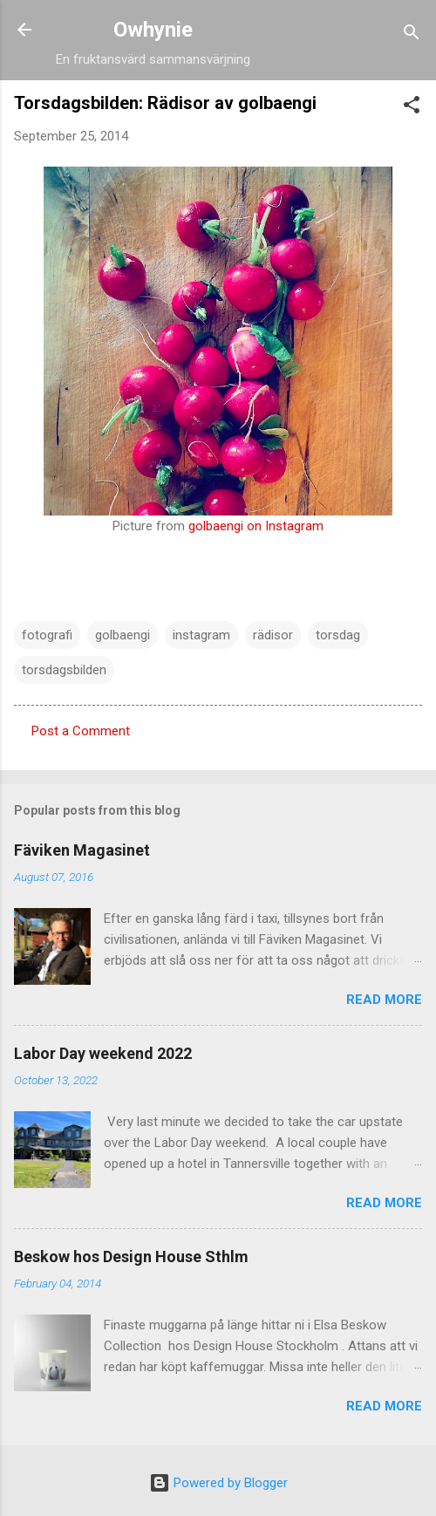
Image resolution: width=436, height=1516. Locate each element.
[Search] (411, 35)
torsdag (338, 635)
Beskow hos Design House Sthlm (131, 1256)
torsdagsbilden (64, 670)
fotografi (47, 635)
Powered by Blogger (218, 1483)
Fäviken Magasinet (82, 850)
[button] (411, 107)
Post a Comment (80, 731)
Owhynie (153, 29)
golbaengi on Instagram (256, 526)
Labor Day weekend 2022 (103, 1053)
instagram (201, 635)
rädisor (273, 635)
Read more (384, 999)
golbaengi (122, 635)
